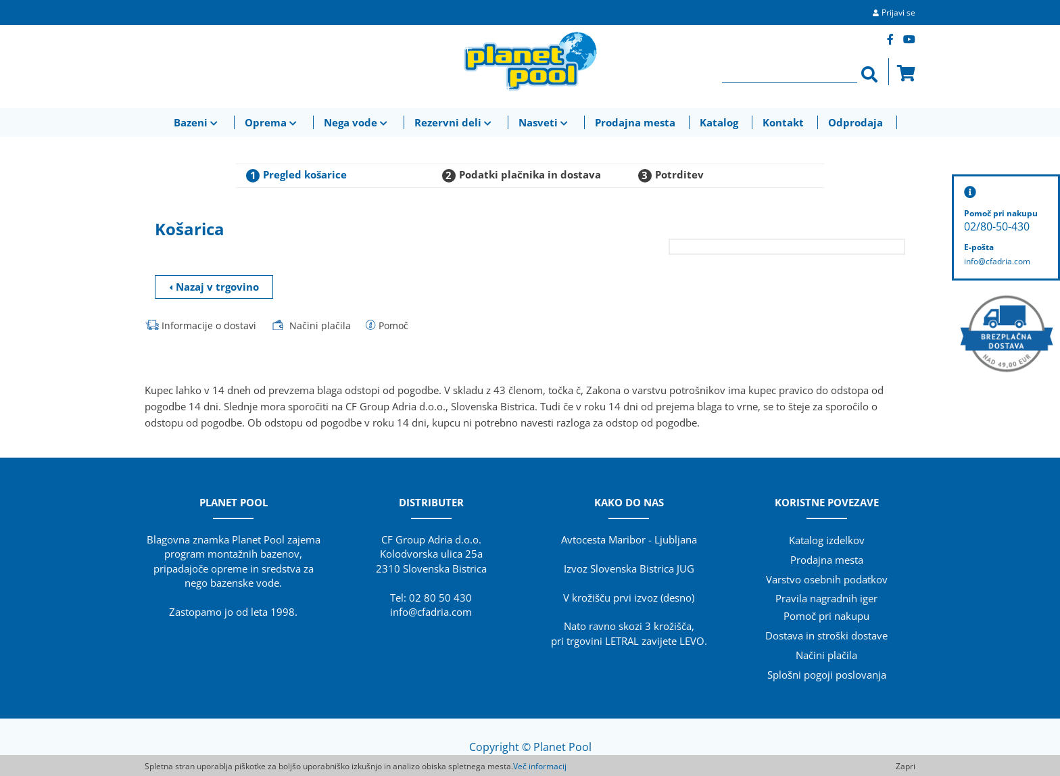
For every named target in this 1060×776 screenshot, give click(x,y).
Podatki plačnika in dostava (530, 174)
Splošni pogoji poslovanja (826, 674)
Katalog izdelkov (827, 540)
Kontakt (783, 122)
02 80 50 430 (440, 597)
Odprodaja (855, 122)
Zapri (905, 766)
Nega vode (357, 122)
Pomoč (393, 325)
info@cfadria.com (431, 612)
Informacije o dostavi (209, 325)
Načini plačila (320, 325)
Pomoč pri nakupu (826, 616)
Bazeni (197, 122)
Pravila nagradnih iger (826, 598)
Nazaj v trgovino (214, 286)
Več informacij (540, 766)
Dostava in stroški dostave (826, 635)
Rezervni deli (454, 122)
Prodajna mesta (635, 122)
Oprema (272, 122)
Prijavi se (898, 12)
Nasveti (545, 122)
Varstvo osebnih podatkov (827, 579)
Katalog (719, 122)
